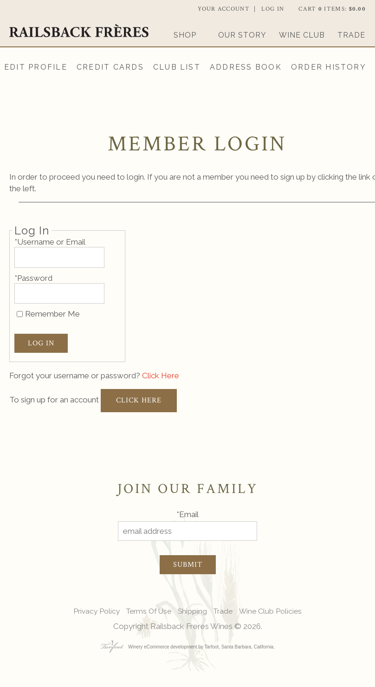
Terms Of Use (148, 611)
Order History (328, 67)
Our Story (242, 35)
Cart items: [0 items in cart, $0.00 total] (332, 9)
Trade (351, 35)
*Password (33, 278)
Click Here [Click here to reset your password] (160, 375)
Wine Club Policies (270, 611)
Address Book (246, 67)
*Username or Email (49, 241)
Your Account (224, 9)
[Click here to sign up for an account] (139, 400)
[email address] (187, 531)
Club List (176, 67)
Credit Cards (110, 67)
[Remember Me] (20, 314)
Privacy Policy (96, 611)
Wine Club (302, 35)
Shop (185, 35)
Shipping (192, 611)
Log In (272, 9)
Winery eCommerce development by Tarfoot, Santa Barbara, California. (187, 646)
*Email (187, 514)
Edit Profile (35, 67)
